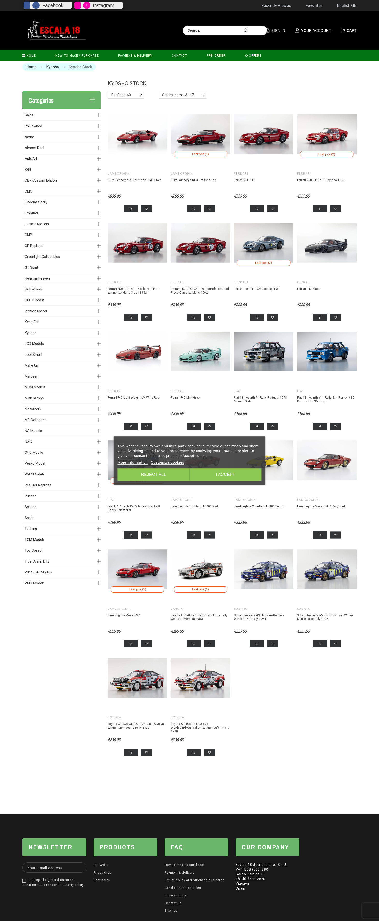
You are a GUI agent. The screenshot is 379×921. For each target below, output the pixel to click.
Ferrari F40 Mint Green (186, 397)
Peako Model (35, 463)
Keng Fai (31, 322)
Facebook (52, 5)
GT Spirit (31, 267)
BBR (28, 169)
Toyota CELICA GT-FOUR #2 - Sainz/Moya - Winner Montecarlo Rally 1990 (136, 725)
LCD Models (34, 344)
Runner (30, 496)
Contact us (173, 902)
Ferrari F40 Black (308, 288)
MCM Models (35, 387)
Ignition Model (36, 311)
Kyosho (31, 333)
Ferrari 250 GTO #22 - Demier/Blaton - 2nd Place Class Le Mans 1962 (200, 290)
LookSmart (33, 354)
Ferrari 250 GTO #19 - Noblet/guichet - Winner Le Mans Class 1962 (134, 290)
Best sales (102, 880)
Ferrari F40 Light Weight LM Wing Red (134, 397)
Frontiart (31, 213)
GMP (28, 235)
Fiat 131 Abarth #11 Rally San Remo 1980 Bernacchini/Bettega (325, 399)
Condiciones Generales (183, 887)
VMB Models (35, 583)
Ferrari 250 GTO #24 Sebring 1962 (257, 288)
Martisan (31, 376)
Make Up (31, 365)
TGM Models (35, 539)
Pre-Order (101, 864)
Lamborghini (119, 173)
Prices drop (103, 872)
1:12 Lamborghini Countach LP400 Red (134, 180)
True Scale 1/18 (37, 561)
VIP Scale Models (38, 572)
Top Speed (33, 550)
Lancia (177, 608)
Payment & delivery (179, 872)
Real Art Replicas (38, 485)
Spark (29, 518)
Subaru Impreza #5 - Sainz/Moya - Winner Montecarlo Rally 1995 (325, 616)
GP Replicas (34, 246)
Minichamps (34, 398)
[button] (146, 208)
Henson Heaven (37, 278)
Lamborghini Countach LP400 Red (194, 506)
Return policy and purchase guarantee (194, 880)
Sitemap (171, 910)
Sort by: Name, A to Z (178, 95)
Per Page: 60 (121, 95)
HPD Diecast (34, 300)
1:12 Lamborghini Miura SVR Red (193, 180)
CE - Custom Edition (41, 180)
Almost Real (34, 148)
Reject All (153, 474)
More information (132, 462)
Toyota (114, 717)
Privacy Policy (175, 895)
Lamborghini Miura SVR (124, 614)
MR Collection (36, 420)
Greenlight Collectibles (42, 256)
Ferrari (241, 173)
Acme (29, 137)
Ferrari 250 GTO (245, 180)
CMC (28, 191)
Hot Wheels (34, 289)
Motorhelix (33, 409)
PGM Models (35, 474)
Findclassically (36, 202)
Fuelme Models (37, 224)
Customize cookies (167, 462)
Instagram (103, 5)
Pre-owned (33, 126)
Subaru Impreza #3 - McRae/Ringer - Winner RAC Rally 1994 (259, 616)
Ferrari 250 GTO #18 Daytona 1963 (321, 180)
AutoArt (31, 158)
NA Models (33, 431)
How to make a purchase (184, 864)
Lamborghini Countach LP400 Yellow (259, 506)
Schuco (31, 507)
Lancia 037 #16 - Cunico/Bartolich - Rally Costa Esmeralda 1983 (199, 616)
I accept (226, 474)
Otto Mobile (34, 452)
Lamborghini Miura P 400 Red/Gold (321, 506)
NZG (28, 441)
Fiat (237, 391)
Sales (29, 115)
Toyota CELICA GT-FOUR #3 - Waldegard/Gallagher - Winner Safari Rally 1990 (200, 727)
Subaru (241, 608)
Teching (31, 529)
